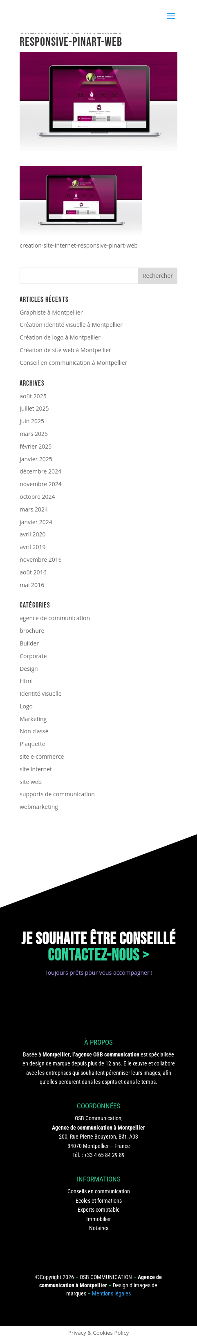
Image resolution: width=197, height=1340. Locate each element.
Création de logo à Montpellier (60, 337)
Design (29, 668)
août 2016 (33, 572)
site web (31, 782)
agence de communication (55, 618)
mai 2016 (32, 585)
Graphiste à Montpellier (51, 312)
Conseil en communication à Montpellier (73, 362)
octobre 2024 (37, 496)
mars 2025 (34, 434)
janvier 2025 (36, 459)
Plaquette (32, 744)
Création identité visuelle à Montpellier (71, 324)
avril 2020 (32, 534)
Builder (29, 643)
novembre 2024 (41, 484)
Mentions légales (111, 1293)
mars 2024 (34, 509)
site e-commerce (42, 756)
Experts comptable (99, 1209)
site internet (36, 769)
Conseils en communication (98, 1191)
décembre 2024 (40, 471)
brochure (32, 630)
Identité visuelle (41, 693)
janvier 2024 (36, 522)
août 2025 (33, 396)
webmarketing (39, 807)
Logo (26, 706)
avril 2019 (32, 547)
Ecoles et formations (99, 1200)
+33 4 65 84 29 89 (104, 1155)
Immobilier (98, 1219)
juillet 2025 (34, 408)
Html (26, 681)
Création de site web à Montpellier (65, 350)
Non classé (34, 731)
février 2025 (35, 446)
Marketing (33, 719)
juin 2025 (32, 421)
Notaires (98, 1228)
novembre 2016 (41, 559)
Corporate (33, 656)
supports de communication (57, 794)
